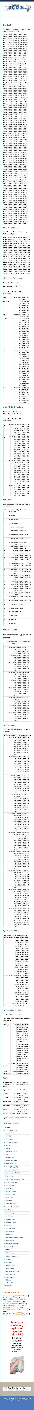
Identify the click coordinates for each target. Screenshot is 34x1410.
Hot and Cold (9, 1188)
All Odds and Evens (11, 1160)
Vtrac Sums (9, 1262)
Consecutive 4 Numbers (12, 1170)
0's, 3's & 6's (9, 1139)
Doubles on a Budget (11, 1182)
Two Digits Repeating (11, 1256)
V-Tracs (8, 1259)
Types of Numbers (11, 931)
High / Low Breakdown (13, 278)
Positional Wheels (11, 1222)
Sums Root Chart (10, 1240)
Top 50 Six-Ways (10, 1247)
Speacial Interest (8, 1277)
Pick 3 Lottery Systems (10, 1130)
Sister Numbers (10, 1234)
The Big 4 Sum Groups (12, 1243)
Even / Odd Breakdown (13, 407)
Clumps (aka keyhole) (12, 1167)
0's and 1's (9, 1136)
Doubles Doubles (10, 1176)
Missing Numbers (10, 1194)
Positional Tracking (11, 1219)
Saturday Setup (10, 1231)
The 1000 (7, 25)
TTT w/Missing (10, 1253)
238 (7, 1154)
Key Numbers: (9, 725)
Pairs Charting (10, 1213)
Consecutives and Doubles (13, 1173)
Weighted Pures (10, 1265)
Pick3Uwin (10, 1282)
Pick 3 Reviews (10, 1280)
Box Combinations (11, 227)
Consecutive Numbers (12, 1010)
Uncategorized (8, 1285)
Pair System (9, 1210)
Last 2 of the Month (11, 1191)
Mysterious (9, 1200)
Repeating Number (11, 1228)
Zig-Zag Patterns (10, 1274)
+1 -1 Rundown (10, 1133)
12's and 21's (9, 1145)
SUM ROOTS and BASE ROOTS (15, 1237)
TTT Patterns (9, 1250)
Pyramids (8, 1225)
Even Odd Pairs (10, 1185)
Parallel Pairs (9, 1216)
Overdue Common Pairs (12, 1207)
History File (7, 1127)
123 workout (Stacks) (11, 1151)
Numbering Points (11, 1203)
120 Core (8, 1148)
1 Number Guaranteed (12, 1142)
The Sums (7, 500)
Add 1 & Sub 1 (10, 1157)
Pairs (5, 1078)
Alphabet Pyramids (11, 1163)
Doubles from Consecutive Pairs (15, 1179)
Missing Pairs (9, 1197)
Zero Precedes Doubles (12, 1271)
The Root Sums (10, 630)
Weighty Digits (10, 1268)
